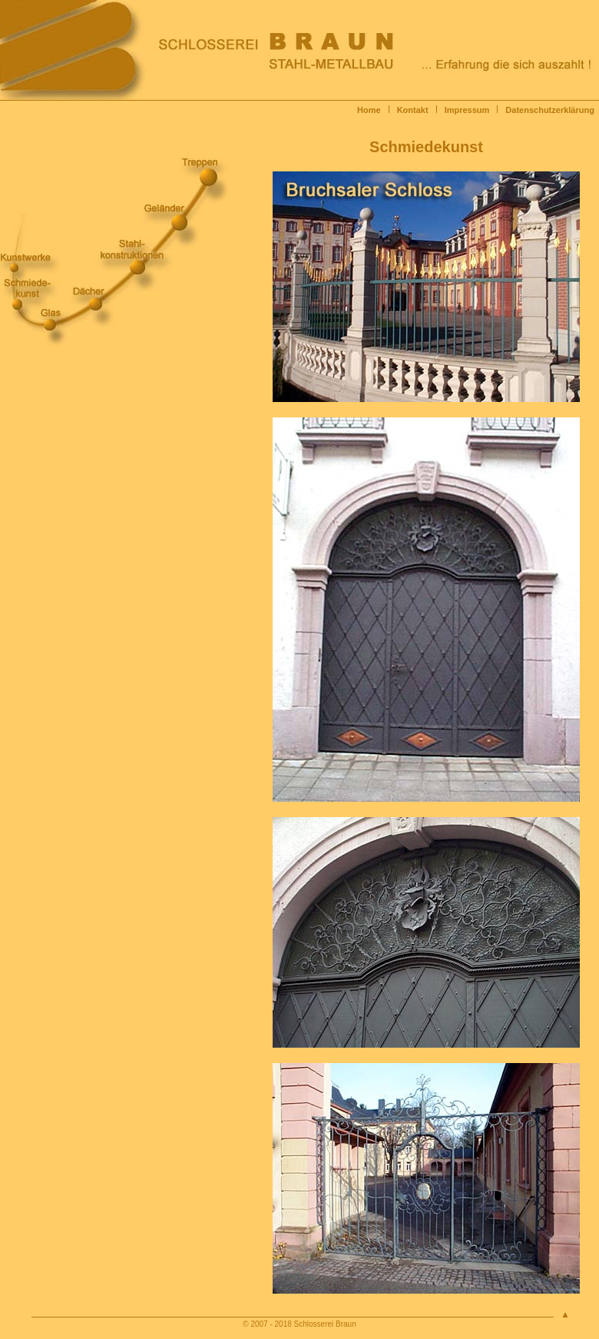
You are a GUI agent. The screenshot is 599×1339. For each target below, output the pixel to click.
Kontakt (413, 110)
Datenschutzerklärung (552, 110)
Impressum (467, 110)
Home (369, 110)
